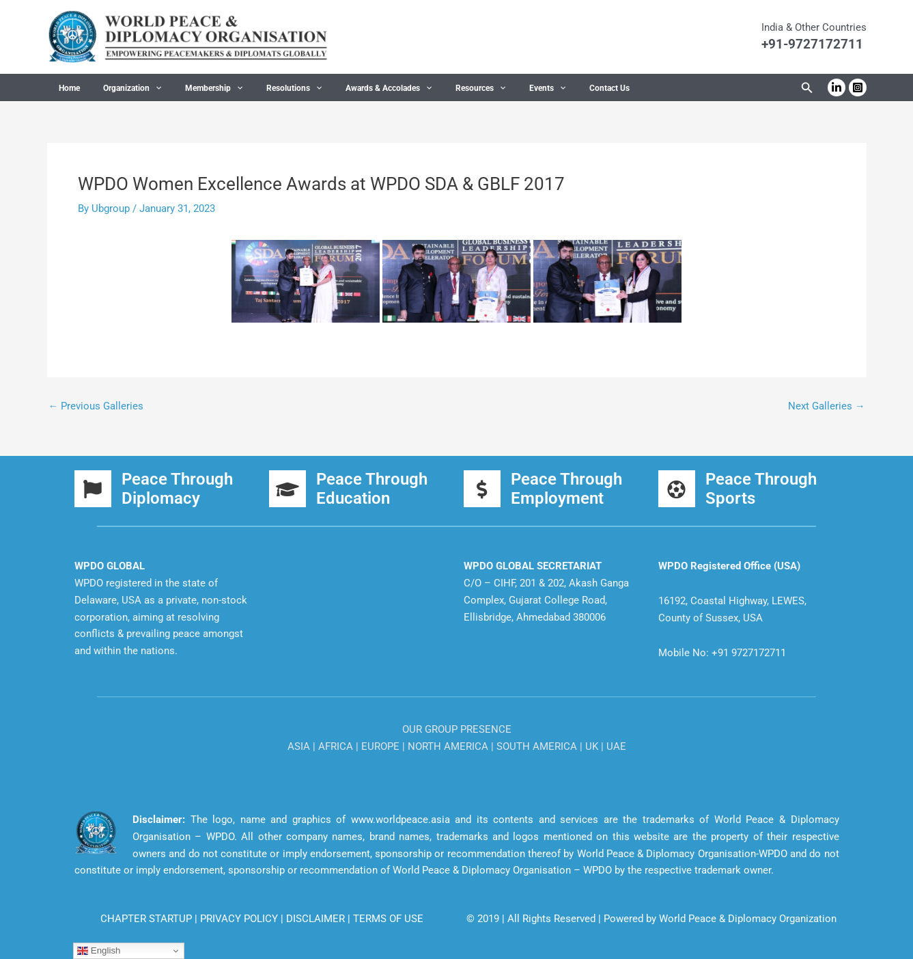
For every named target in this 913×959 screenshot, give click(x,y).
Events (499, 88)
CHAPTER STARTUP (147, 919)
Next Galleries (826, 406)
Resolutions (268, 88)
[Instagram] (858, 87)
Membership (196, 88)
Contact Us (555, 88)
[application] (145, 88)
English (98, 950)
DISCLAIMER (317, 919)
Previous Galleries (96, 406)
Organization (122, 88)
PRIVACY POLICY (240, 919)
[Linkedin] (836, 87)
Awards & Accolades (356, 88)
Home (65, 88)
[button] (807, 87)
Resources (440, 88)
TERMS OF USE (388, 919)
